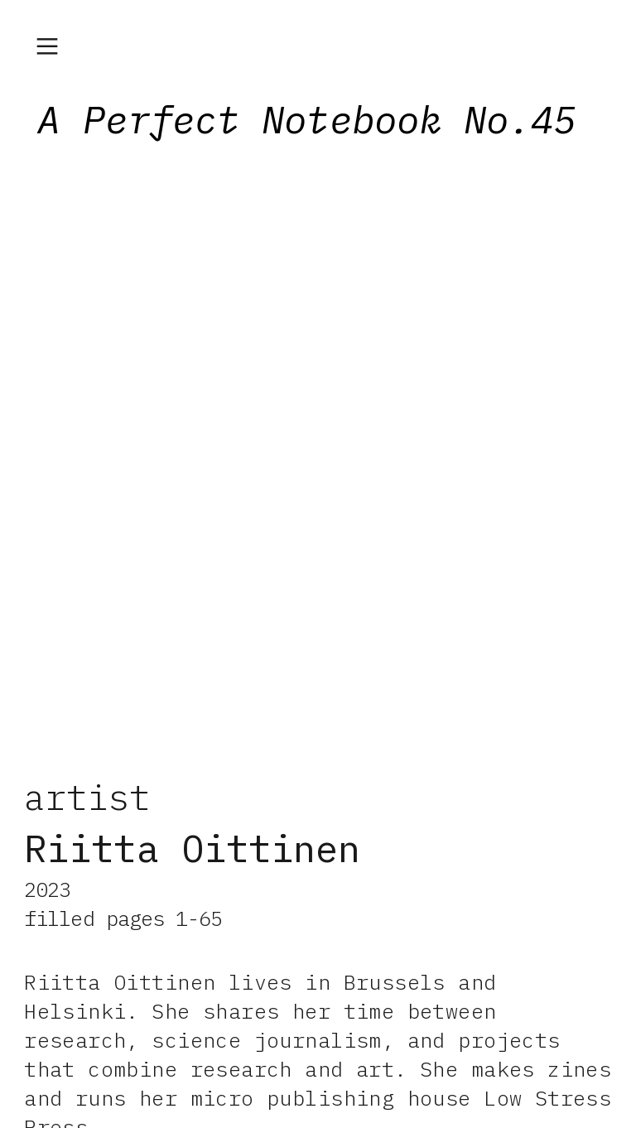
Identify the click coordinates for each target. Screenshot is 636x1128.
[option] (318, 449)
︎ (47, 46)
